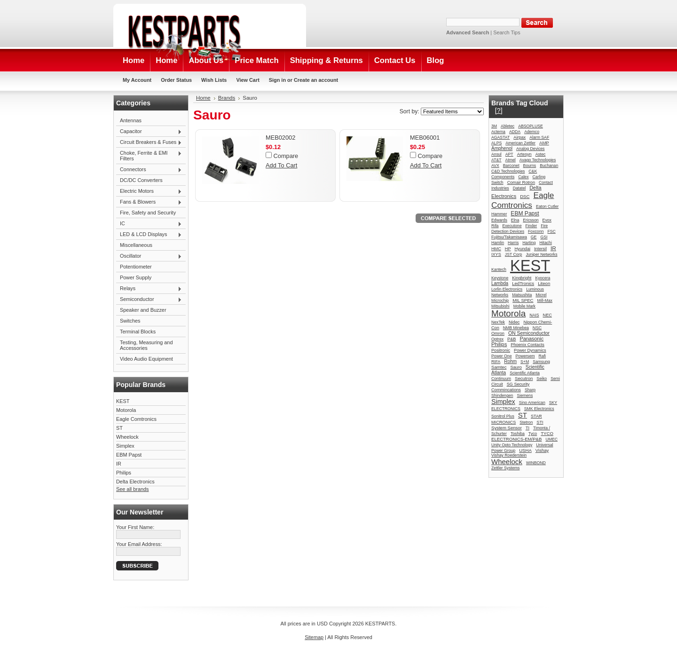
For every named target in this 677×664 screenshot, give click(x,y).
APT (509, 154)
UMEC (551, 439)
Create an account (316, 80)
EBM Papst (129, 455)
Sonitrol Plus (502, 416)
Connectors (149, 169)
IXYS (496, 254)
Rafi (542, 356)
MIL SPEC (522, 300)
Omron (497, 333)
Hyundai (522, 248)
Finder (531, 225)
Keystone (499, 278)
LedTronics (523, 283)
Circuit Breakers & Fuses (149, 142)
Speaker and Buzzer (143, 310)
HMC (496, 248)
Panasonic (531, 338)
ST (119, 428)
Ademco (531, 131)
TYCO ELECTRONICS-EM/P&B (522, 436)
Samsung (541, 361)
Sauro (515, 367)
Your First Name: (135, 527)
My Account (137, 80)
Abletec (507, 126)
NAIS (534, 315)
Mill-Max (544, 300)
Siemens (525, 395)
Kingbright (521, 278)
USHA (525, 450)
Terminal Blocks (138, 331)
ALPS (496, 143)
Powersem (525, 356)
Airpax (519, 137)
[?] (499, 110)
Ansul (496, 154)
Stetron (526, 422)
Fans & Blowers (149, 202)
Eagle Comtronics (136, 419)
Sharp (530, 389)
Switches (130, 321)
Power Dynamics (530, 350)
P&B (511, 339)
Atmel (510, 160)
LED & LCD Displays (149, 234)
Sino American (532, 402)
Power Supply (135, 277)
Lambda (499, 283)
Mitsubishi (500, 306)
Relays (149, 288)
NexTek (498, 322)
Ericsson (530, 220)
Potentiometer (136, 266)
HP (508, 248)
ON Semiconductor (529, 333)
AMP (544, 142)
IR (118, 463)
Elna (515, 220)
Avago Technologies (538, 160)
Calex (523, 176)
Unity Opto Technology (511, 445)
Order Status (176, 80)
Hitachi (545, 242)
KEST (122, 401)
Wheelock (127, 437)
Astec (540, 154)
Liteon (544, 283)
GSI (543, 237)
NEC (547, 315)
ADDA (514, 131)
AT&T (496, 160)
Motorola (126, 410)
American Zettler (520, 143)
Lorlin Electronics (506, 289)
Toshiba (518, 433)
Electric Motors (149, 191)
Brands (227, 98)
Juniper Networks (541, 254)
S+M (524, 361)
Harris (513, 242)
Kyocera (542, 278)
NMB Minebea (516, 327)
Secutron (524, 378)
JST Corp (513, 254)
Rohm (510, 361)
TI (527, 428)
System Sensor (506, 427)
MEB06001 (425, 137)
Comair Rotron (521, 182)
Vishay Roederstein (509, 455)
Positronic (500, 350)
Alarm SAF (539, 137)
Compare (286, 155)
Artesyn (524, 154)
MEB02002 (280, 137)
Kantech (498, 269)
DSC (524, 196)
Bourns (529, 165)
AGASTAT (500, 137)
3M (494, 126)
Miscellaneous (136, 245)
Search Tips (506, 32)
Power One (501, 356)
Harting (528, 242)
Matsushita (522, 294)
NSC (537, 327)
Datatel (519, 188)
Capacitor (149, 131)
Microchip (500, 300)
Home (203, 98)
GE (534, 237)
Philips (123, 472)
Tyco (532, 433)
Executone (511, 225)
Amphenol (501, 148)
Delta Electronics (135, 481)
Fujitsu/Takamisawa (509, 237)
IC (149, 224)
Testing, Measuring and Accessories (146, 345)
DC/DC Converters (141, 180)
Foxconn (535, 231)
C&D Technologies (508, 171)
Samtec (498, 367)
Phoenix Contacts (527, 344)
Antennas (131, 120)
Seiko (541, 378)
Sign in (277, 80)
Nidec (514, 322)
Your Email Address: (139, 544)
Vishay (542, 450)
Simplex (125, 446)
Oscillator (149, 256)
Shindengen (502, 395)
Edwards (499, 220)
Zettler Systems (505, 468)
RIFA (495, 361)
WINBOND (536, 462)
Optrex (497, 339)
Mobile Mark (524, 306)
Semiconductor (149, 299)
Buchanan (549, 165)
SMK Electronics (539, 408)
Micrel (540, 294)
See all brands (132, 489)
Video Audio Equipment (146, 359)
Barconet (511, 165)
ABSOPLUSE (530, 126)
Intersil (540, 248)
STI (539, 422)
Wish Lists (214, 80)
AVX (495, 165)
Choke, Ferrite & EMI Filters (149, 155)
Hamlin (497, 242)
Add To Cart (281, 165)
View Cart (247, 80)
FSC (551, 231)
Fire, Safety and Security (148, 212)
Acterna (498, 131)
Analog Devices (530, 148)
